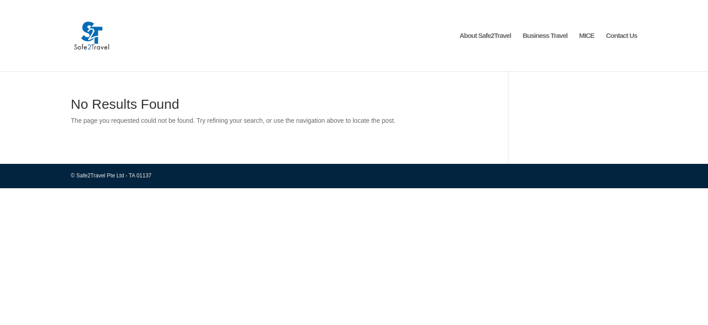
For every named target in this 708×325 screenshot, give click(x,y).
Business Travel (544, 35)
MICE (587, 35)
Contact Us (621, 35)
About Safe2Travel (485, 35)
